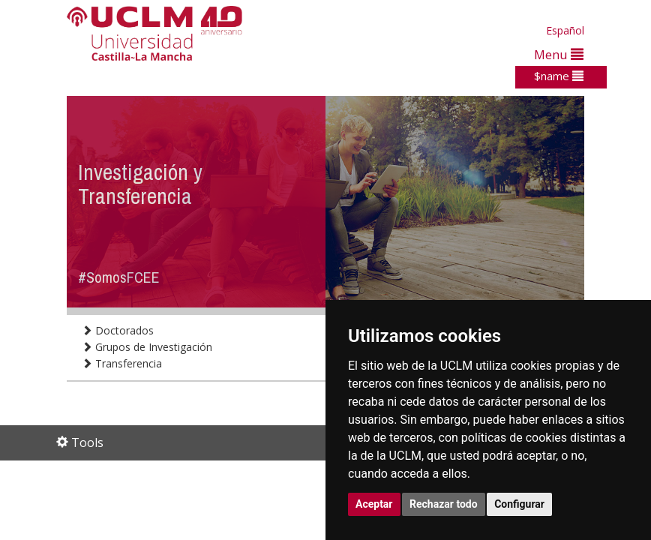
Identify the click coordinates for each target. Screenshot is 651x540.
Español (565, 30)
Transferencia (122, 363)
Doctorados (118, 330)
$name (559, 75)
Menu (559, 54)
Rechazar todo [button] (444, 504)
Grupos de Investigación (147, 347)
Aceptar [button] (374, 504)
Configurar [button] (519, 504)
